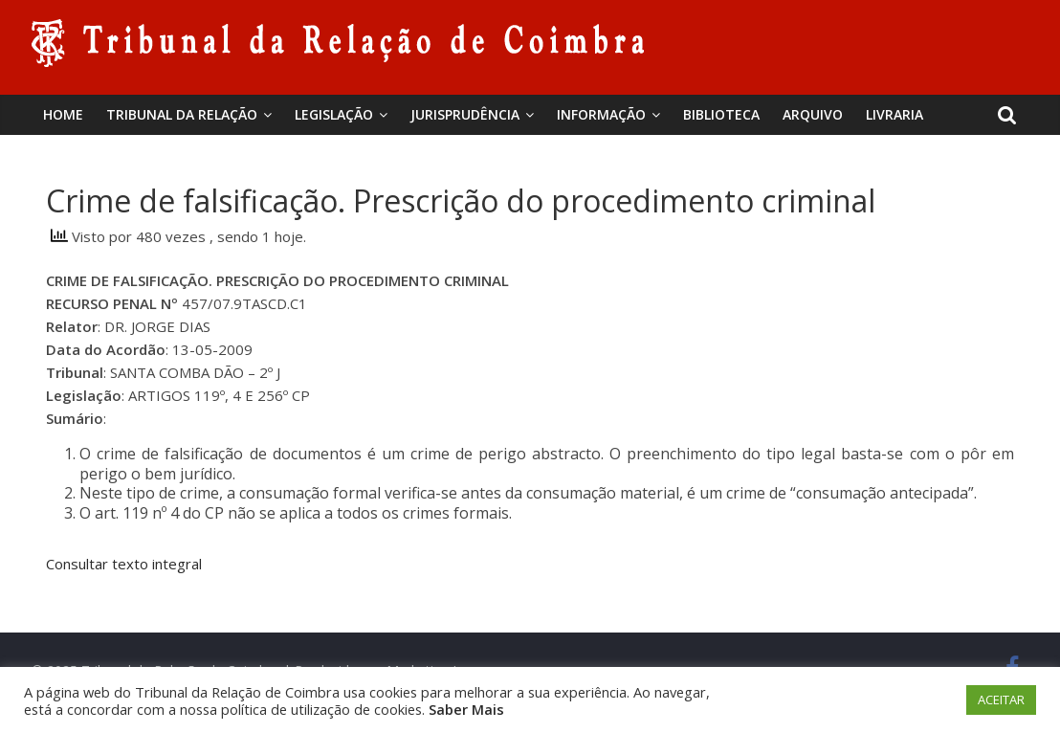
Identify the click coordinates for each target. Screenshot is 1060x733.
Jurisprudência (464, 114)
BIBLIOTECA (721, 114)
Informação (601, 114)
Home (63, 114)
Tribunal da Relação (181, 114)
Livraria (894, 114)
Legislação (334, 114)
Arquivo (813, 114)
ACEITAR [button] (1001, 699)
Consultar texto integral (124, 563)
